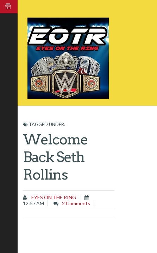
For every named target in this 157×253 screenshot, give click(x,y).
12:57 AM (33, 203)
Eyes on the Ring (53, 197)
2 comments (76, 203)
